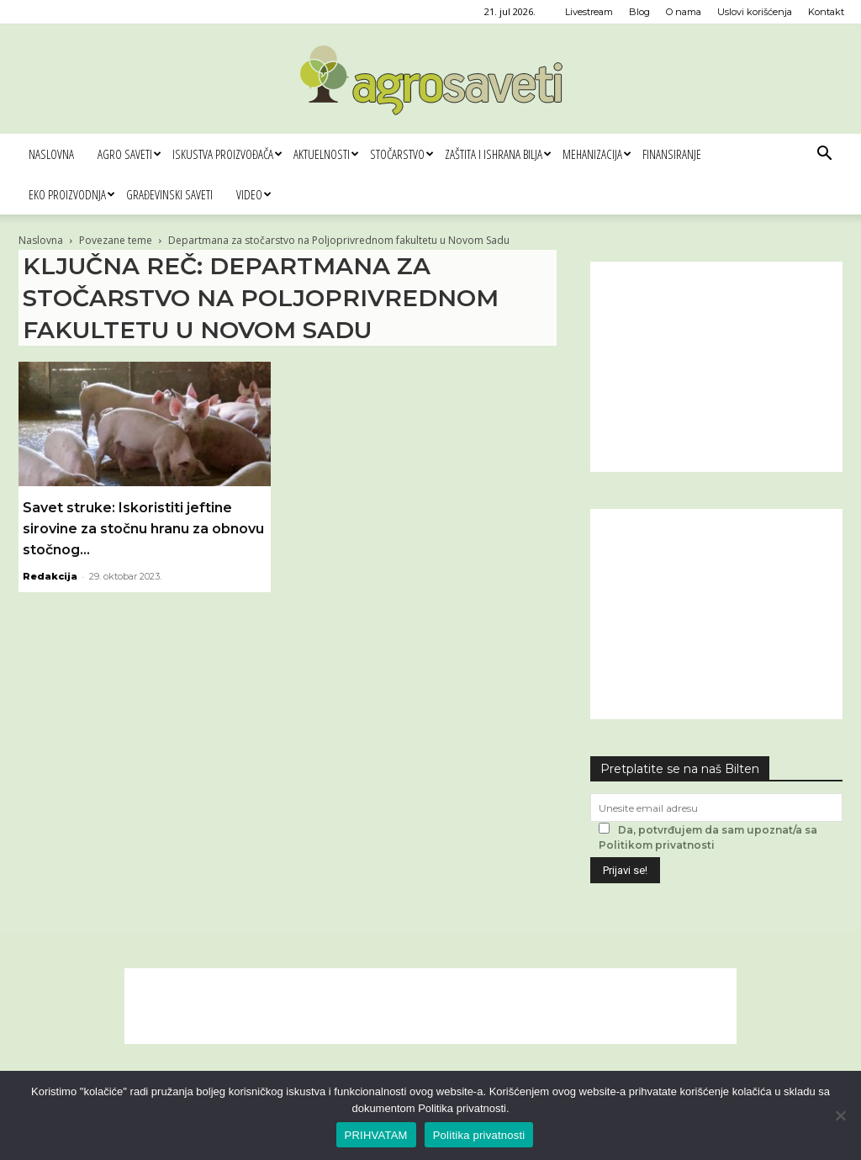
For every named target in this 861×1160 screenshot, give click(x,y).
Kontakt (826, 12)
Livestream (589, 12)
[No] (840, 1115)
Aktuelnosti (325, 154)
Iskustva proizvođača (227, 154)
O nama (683, 12)
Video (253, 194)
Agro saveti (129, 154)
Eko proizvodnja (71, 194)
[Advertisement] (716, 367)
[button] (824, 155)
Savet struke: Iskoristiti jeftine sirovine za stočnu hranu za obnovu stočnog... (143, 529)
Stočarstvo (401, 154)
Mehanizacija (597, 154)
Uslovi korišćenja (754, 12)
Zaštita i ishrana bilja (498, 154)
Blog (639, 12)
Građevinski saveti (169, 194)
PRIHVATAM (376, 1135)
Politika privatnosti (479, 1135)
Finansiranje (671, 154)
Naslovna (51, 154)
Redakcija (50, 576)
